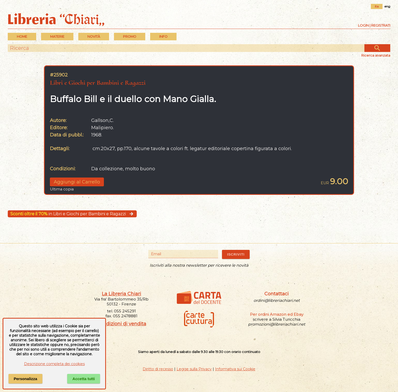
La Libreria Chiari (121, 294)
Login (363, 25)
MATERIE (57, 37)
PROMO (129, 37)
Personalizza (25, 378)
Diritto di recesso (158, 369)
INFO (163, 37)
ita (377, 6)
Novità (93, 37)
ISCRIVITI (235, 254)
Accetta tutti (83, 378)
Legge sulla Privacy (194, 369)
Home (22, 37)
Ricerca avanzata (375, 55)
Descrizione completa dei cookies (54, 364)
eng (387, 6)
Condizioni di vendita (121, 324)
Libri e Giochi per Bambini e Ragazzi (98, 83)
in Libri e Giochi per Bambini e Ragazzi (72, 213)
